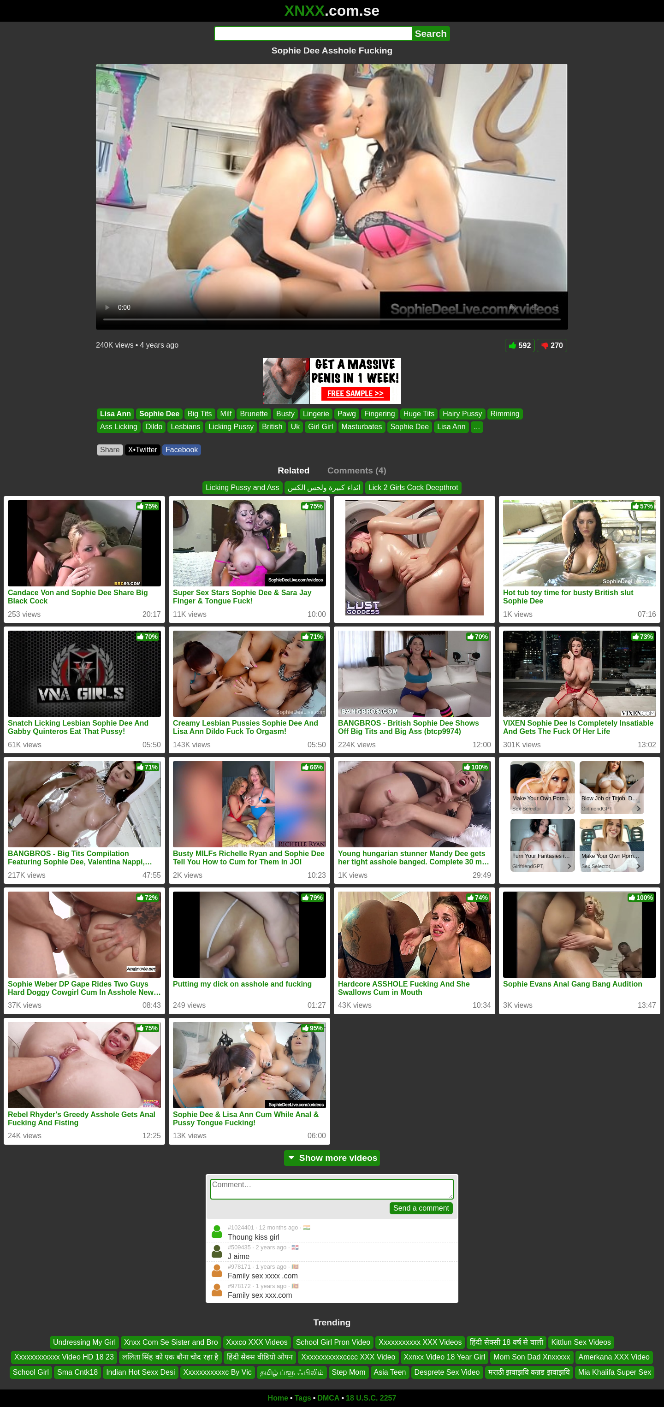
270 (552, 345)
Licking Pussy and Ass (242, 487)
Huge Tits (419, 414)
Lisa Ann (115, 414)
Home (278, 1398)
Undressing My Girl (84, 1342)
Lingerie (316, 414)
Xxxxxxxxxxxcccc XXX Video (348, 1357)
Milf (226, 414)
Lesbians (185, 427)
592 (520, 345)
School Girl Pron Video (333, 1342)
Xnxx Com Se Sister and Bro (171, 1342)
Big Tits (200, 414)
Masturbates (362, 427)
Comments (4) (356, 470)
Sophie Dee (159, 414)
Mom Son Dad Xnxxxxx (531, 1357)
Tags (303, 1398)
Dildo (154, 427)
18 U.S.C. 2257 (371, 1398)
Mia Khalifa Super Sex (614, 1372)
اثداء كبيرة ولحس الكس (324, 487)
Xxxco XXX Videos (257, 1342)
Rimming (505, 414)
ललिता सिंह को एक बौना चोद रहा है (170, 1357)
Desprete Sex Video (447, 1372)
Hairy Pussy (462, 414)
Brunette (253, 414)
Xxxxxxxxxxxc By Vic (218, 1372)
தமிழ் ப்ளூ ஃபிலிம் (292, 1372)
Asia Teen (390, 1372)
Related (293, 470)
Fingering (379, 414)
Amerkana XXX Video (614, 1357)
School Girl (31, 1372)
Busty (285, 414)
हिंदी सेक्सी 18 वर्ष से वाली (506, 1342)
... (477, 427)
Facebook (182, 450)
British (272, 427)
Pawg (347, 414)
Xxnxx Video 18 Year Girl (445, 1357)
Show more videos (332, 1158)
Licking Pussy (231, 427)
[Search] (313, 33)
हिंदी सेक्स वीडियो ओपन (260, 1357)
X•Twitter (142, 450)
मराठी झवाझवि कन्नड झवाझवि (529, 1372)
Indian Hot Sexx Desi (140, 1372)
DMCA (328, 1398)
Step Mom (349, 1372)
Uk (295, 427)
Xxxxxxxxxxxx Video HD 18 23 (64, 1357)
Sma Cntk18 (77, 1372)
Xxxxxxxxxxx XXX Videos (420, 1342)
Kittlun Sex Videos (581, 1342)
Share (110, 450)
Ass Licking (118, 427)
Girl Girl (320, 427)
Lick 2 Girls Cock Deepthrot (413, 487)
